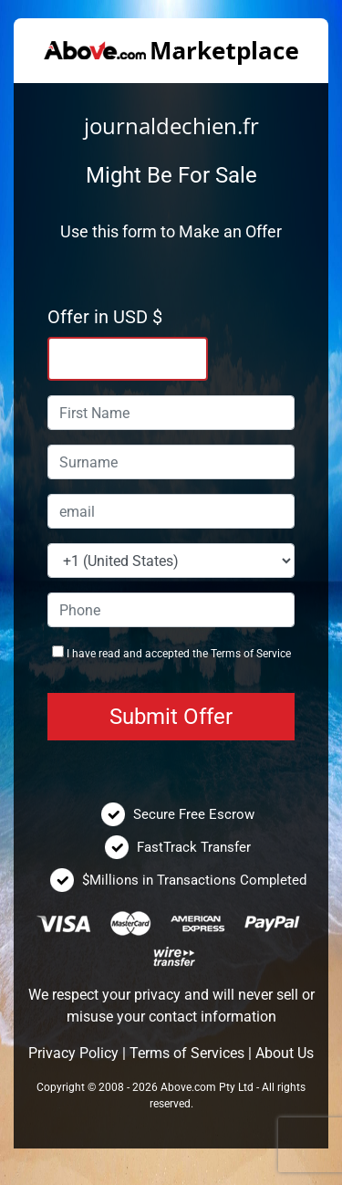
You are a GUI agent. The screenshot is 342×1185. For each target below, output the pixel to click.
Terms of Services (187, 1053)
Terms (226, 653)
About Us (284, 1053)
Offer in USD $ (104, 317)
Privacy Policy (73, 1053)
